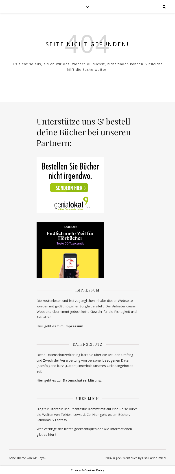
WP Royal (39, 458)
